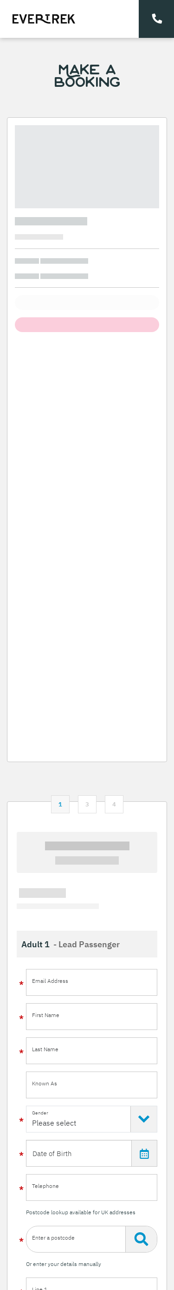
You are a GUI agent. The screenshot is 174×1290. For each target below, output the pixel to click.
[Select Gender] (91, 1119)
